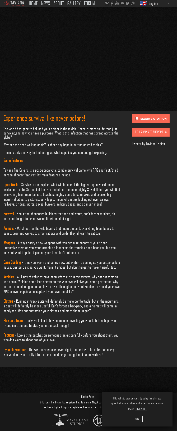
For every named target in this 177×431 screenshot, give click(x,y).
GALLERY (74, 3)
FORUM (89, 3)
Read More (141, 409)
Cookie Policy (87, 396)
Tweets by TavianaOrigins (148, 143)
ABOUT (58, 3)
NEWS (45, 3)
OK (137, 419)
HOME (33, 3)
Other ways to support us (151, 132)
